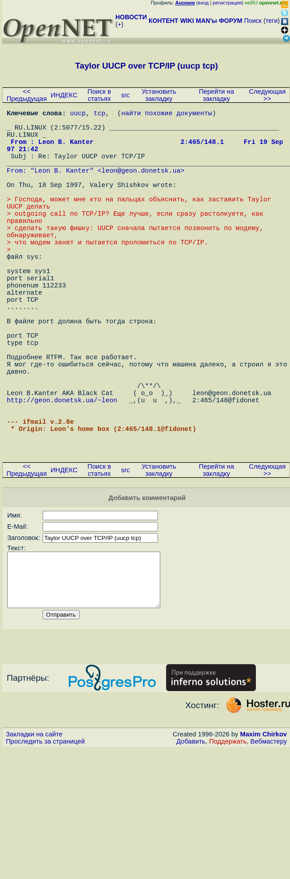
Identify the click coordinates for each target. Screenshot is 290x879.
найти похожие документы (166, 114)
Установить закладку (158, 95)
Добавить (191, 836)
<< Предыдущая (27, 95)
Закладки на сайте (34, 829)
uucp (78, 114)
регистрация (227, 2)
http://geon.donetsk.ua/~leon (62, 473)
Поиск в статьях (99, 95)
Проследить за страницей (45, 836)
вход (203, 2)
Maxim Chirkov (263, 829)
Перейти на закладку (216, 95)
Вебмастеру (268, 836)
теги (272, 20)
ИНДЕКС (64, 95)
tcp (99, 114)
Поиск (253, 20)
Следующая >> (267, 95)
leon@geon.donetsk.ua (140, 186)
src (125, 95)
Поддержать (228, 836)
